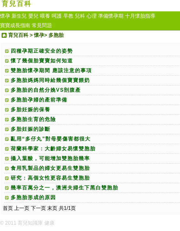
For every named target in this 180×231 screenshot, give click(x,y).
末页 (52, 208)
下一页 (38, 208)
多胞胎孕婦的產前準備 (39, 99)
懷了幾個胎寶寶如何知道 (42, 60)
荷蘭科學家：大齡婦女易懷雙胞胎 (53, 148)
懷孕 (5, 16)
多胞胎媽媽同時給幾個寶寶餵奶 (50, 80)
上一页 (21, 208)
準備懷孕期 (110, 16)
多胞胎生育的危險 (33, 119)
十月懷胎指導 (140, 16)
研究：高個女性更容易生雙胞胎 (50, 178)
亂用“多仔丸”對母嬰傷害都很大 (51, 138)
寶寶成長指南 (15, 25)
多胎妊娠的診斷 (30, 129)
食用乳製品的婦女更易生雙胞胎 (50, 168)
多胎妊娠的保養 (30, 109)
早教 (68, 16)
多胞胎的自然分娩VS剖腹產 (46, 90)
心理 (92, 16)
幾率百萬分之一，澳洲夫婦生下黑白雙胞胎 (64, 187)
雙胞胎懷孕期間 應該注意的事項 (51, 70)
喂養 (45, 16)
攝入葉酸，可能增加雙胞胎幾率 (50, 158)
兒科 (80, 16)
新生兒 (19, 16)
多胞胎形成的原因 (33, 197)
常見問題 (42, 25)
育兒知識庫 (30, 223)
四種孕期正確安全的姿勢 (42, 51)
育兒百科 (17, 4)
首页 (8, 208)
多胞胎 (56, 35)
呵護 (57, 16)
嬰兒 (33, 16)
